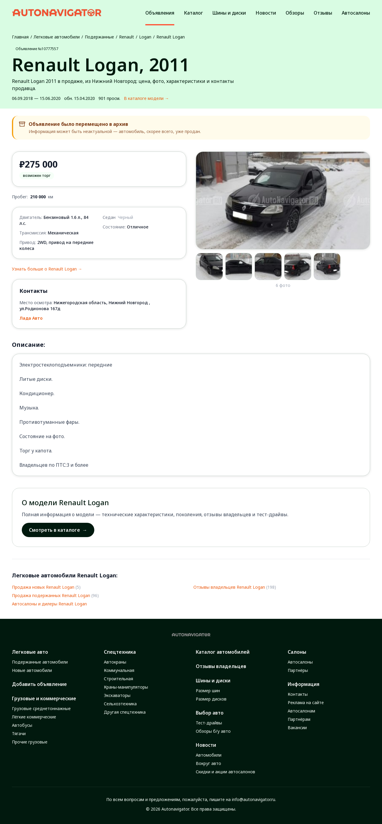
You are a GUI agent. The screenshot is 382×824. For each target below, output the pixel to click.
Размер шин (208, 690)
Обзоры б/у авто (213, 731)
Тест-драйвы (209, 723)
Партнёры (298, 670)
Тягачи (19, 733)
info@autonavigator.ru (253, 799)
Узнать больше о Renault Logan (47, 269)
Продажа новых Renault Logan (43, 587)
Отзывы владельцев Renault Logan (229, 587)
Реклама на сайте (306, 702)
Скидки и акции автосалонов (225, 771)
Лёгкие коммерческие (34, 717)
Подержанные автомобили (40, 662)
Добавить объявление (39, 684)
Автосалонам (301, 711)
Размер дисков (211, 699)
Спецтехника (120, 652)
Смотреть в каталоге (58, 530)
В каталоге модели (146, 98)
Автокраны (115, 662)
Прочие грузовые (29, 742)
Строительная (118, 678)
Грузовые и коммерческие (44, 698)
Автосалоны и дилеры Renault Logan (49, 604)
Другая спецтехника (125, 712)
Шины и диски (213, 680)
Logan (145, 37)
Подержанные (99, 37)
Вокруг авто (208, 763)
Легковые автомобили (57, 37)
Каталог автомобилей (222, 652)
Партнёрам (299, 719)
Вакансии (297, 727)
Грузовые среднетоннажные (41, 708)
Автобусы (22, 725)
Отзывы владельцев (221, 666)
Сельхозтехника (120, 703)
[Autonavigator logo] (56, 12)
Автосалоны (300, 662)
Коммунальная (119, 670)
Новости (206, 745)
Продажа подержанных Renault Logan (51, 595)
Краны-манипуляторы (126, 687)
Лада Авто (31, 318)
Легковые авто (30, 652)
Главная (20, 37)
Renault (126, 37)
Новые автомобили (32, 670)
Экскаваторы (117, 695)
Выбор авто (210, 712)
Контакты (298, 694)
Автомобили (208, 755)
